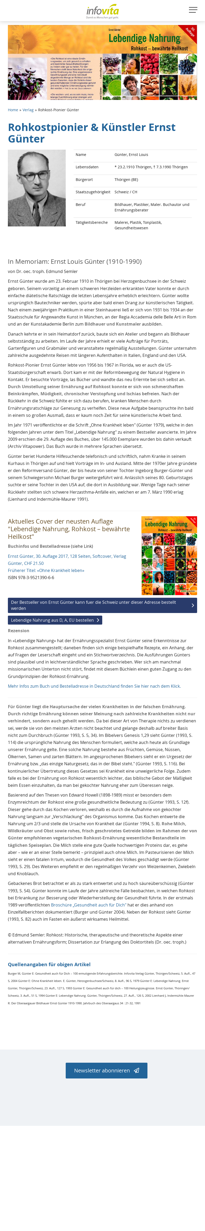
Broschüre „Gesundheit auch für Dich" (88, 905)
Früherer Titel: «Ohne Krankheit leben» (46, 570)
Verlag (28, 110)
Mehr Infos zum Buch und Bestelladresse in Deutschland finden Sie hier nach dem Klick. (94, 686)
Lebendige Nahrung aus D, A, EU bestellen (52, 620)
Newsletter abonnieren (106, 1070)
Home (13, 110)
